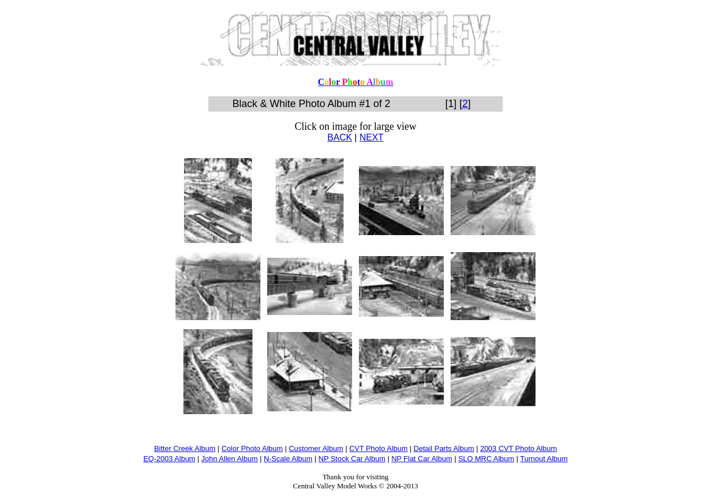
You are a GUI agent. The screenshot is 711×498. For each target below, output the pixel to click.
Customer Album (316, 448)
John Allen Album (230, 458)
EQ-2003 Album (169, 458)
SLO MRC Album (486, 458)
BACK (339, 137)
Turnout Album (544, 458)
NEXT (371, 137)
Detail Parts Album (444, 448)
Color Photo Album (251, 448)
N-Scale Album (288, 458)
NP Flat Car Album (421, 458)
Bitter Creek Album (184, 448)
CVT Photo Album (378, 448)
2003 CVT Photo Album (518, 448)
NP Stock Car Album (352, 458)
